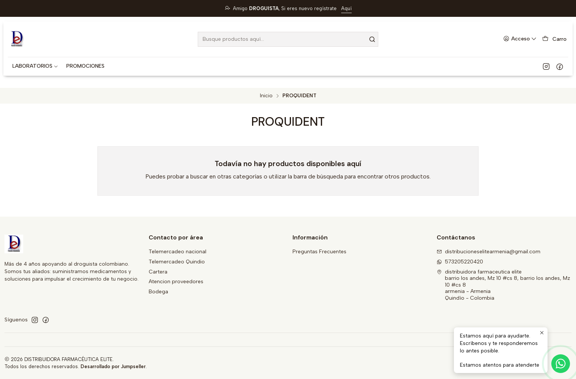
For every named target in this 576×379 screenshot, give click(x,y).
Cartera (158, 272)
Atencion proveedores (176, 281)
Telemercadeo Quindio (177, 262)
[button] (35, 66)
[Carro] (554, 39)
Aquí (346, 8)
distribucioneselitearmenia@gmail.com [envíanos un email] (488, 251)
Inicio (266, 95)
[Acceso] (520, 39)
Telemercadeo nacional (177, 251)
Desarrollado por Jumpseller (113, 366)
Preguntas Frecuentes (319, 251)
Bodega (158, 291)
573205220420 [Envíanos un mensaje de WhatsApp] (460, 262)
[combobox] (288, 39)
